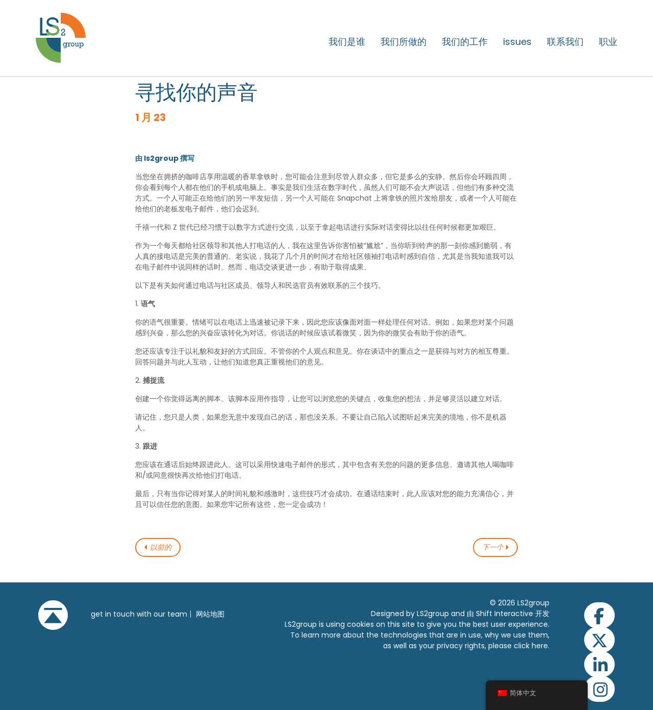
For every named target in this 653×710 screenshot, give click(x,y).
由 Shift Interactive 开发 (508, 613)
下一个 (495, 547)
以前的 (157, 547)
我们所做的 (403, 42)
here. (540, 646)
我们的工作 (465, 42)
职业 (608, 42)
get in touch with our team (139, 614)
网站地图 (210, 614)
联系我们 (565, 42)
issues (517, 42)
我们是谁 (347, 42)
